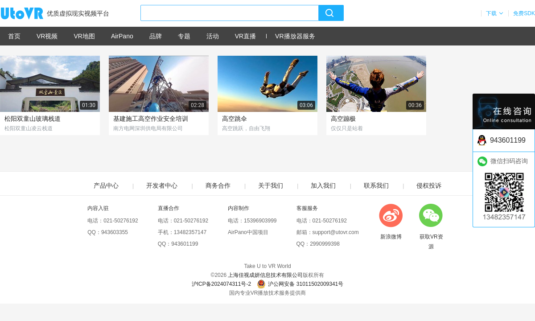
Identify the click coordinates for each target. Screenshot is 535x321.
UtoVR (31, 14)
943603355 (114, 232)
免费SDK (524, 13)
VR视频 (47, 36)
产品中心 (106, 185)
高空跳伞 (234, 118)
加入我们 (323, 185)
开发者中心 (161, 185)
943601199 (184, 244)
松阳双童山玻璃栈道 (32, 118)
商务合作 (218, 185)
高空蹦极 (343, 118)
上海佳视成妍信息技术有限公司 (265, 275)
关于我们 (270, 185)
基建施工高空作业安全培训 (150, 118)
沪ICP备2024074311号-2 (221, 284)
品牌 (155, 36)
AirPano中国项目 (248, 232)
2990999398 (325, 244)
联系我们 (376, 185)
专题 (184, 36)
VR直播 (245, 36)
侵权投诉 (428, 185)
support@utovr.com (336, 232)
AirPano (122, 36)
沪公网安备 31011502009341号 (300, 284)
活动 (212, 36)
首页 (14, 36)
